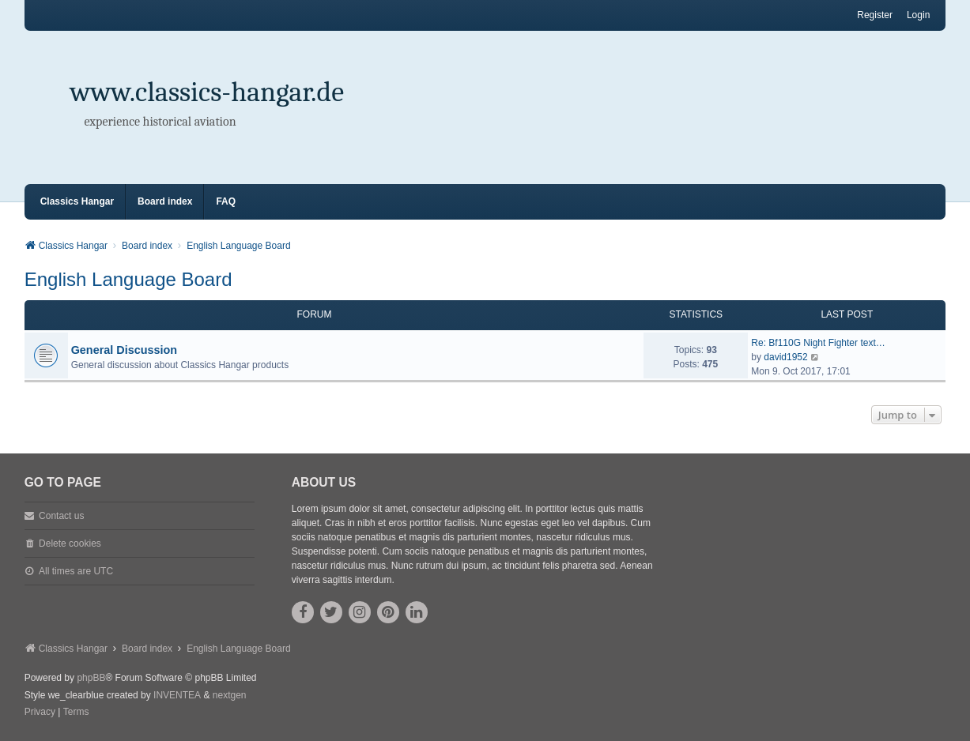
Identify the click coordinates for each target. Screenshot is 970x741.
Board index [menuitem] (165, 201)
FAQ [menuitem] (226, 201)
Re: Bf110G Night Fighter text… (818, 342)
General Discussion (124, 350)
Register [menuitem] (875, 15)
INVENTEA (177, 695)
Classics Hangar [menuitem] (77, 201)
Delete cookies (70, 543)
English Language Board (128, 279)
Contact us (61, 515)
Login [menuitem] (918, 15)
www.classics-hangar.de (207, 92)
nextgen (230, 695)
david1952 (785, 357)
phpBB (91, 677)
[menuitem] (40, 712)
